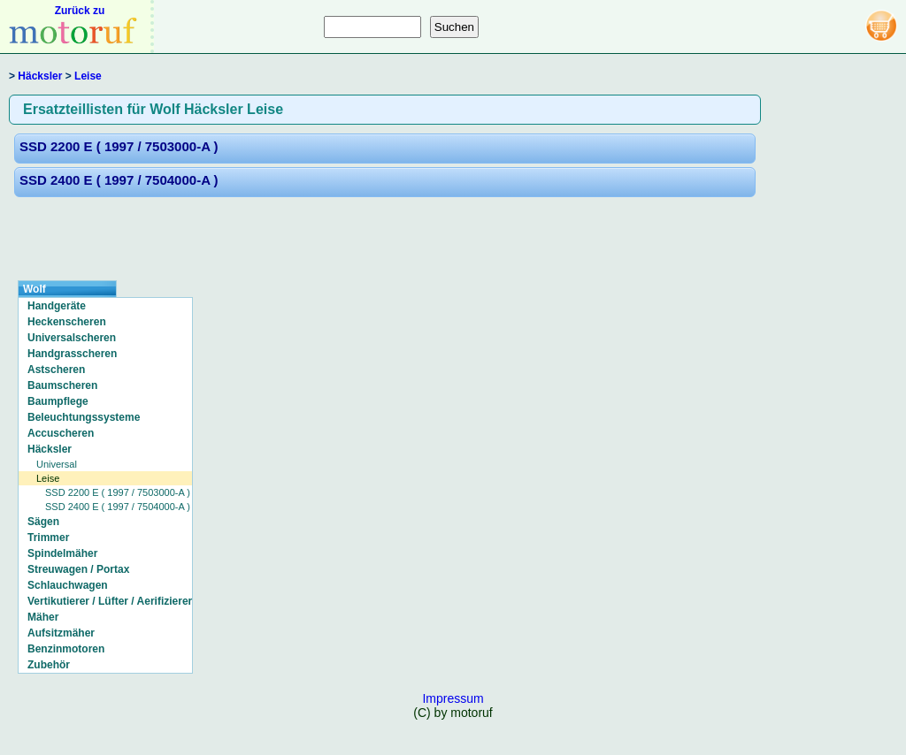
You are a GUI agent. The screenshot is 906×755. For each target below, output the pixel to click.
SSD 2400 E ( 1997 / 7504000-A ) (119, 179)
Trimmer (48, 537)
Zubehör (48, 665)
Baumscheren (62, 385)
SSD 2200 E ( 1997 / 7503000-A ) (119, 146)
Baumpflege (57, 401)
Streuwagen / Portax (78, 569)
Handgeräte (56, 306)
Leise (88, 76)
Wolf (34, 289)
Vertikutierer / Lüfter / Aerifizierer (109, 601)
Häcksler (40, 76)
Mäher (42, 617)
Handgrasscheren (72, 353)
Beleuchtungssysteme (83, 417)
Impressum (452, 698)
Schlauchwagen (67, 585)
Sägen (43, 521)
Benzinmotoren (65, 649)
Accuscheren (60, 433)
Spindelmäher (62, 553)
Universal (56, 464)
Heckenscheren (66, 322)
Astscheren (56, 369)
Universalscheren (71, 338)
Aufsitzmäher (61, 633)
